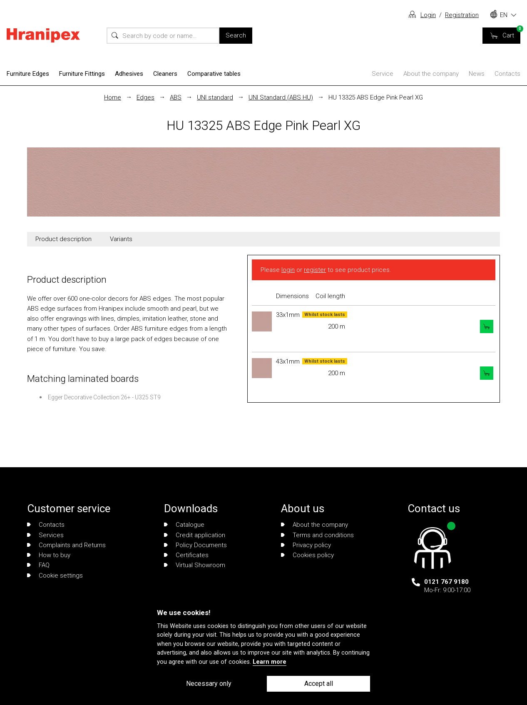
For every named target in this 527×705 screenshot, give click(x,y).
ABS (175, 97)
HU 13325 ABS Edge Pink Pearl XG (375, 97)
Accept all (318, 684)
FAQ (38, 565)
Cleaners (165, 73)
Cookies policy (307, 555)
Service (382, 73)
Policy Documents (195, 545)
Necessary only (208, 684)
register (315, 270)
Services (45, 535)
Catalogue (184, 524)
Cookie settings (55, 575)
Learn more (269, 661)
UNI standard (215, 97)
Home (112, 97)
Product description (63, 239)
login (288, 270)
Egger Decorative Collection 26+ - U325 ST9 (104, 397)
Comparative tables (214, 73)
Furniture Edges (28, 73)
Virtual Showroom (194, 565)
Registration (462, 15)
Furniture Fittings (82, 73)
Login (428, 15)
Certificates (186, 555)
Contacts (507, 73)
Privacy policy (306, 545)
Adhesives (129, 73)
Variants (121, 239)
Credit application (194, 535)
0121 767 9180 (446, 581)
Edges (145, 97)
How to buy (48, 555)
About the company (431, 73)
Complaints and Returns (66, 545)
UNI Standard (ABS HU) (281, 97)
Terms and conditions (317, 535)
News (477, 73)
